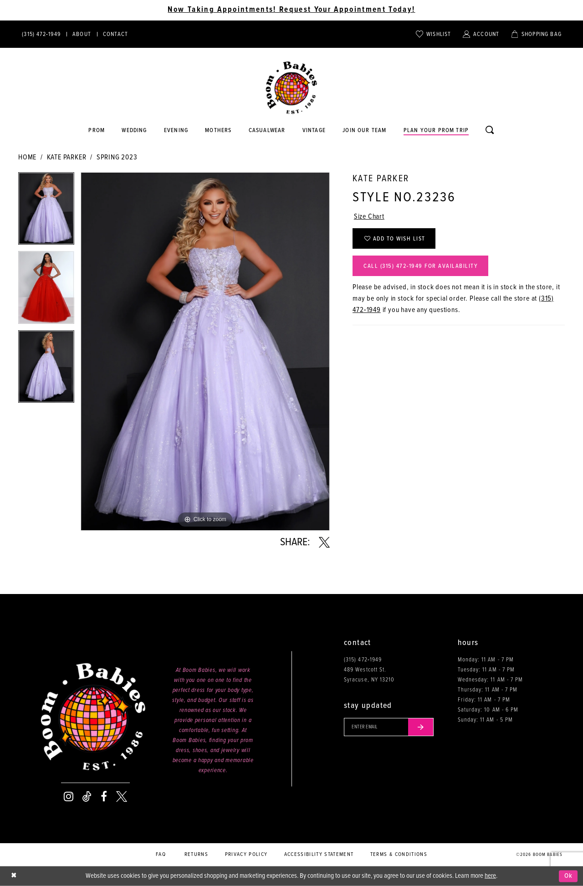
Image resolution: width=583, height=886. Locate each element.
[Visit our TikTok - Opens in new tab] (87, 796)
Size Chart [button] (369, 216)
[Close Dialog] (13, 876)
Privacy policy (246, 854)
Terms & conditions (398, 854)
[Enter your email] (389, 727)
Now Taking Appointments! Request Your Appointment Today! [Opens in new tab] (291, 10)
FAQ (161, 854)
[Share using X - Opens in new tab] (324, 542)
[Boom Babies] (291, 88)
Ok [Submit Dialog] (568, 876)
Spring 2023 (117, 157)
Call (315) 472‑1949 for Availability (420, 266)
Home (27, 157)
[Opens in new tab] (267, 131)
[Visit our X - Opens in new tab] (121, 796)
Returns (196, 854)
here (490, 876)
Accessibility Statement (319, 854)
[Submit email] (421, 727)
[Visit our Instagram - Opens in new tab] (68, 796)
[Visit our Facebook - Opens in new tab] (104, 796)
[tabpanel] (46, 211)
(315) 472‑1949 (363, 660)
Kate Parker (67, 157)
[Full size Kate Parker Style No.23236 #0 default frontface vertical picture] (205, 351)
